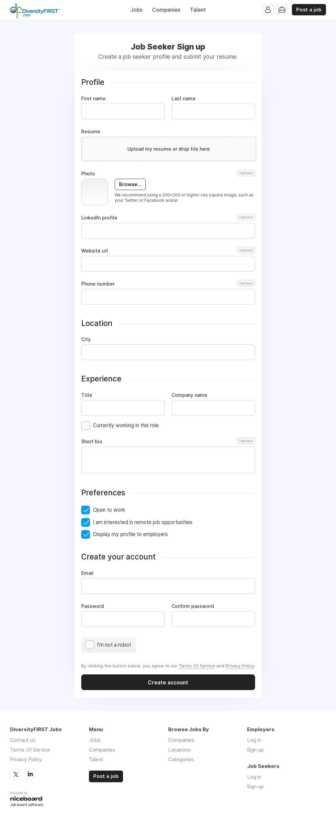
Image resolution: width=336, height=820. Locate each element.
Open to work (109, 510)
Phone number (168, 284)
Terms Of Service (197, 665)
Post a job (309, 10)
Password (92, 606)
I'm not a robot (114, 645)
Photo (168, 173)
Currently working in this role (126, 425)
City (86, 339)
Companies (166, 10)
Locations (179, 750)
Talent (198, 10)
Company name (189, 395)
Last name (184, 98)
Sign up (255, 750)
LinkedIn (30, 774)
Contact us (22, 740)
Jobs (136, 10)
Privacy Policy (240, 665)
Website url (168, 251)
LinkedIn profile (168, 217)
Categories (181, 759)
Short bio (168, 441)
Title (86, 395)
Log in (254, 740)
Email (87, 573)
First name (93, 98)
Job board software (26, 805)
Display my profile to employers (130, 534)
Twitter (15, 774)
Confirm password (193, 606)
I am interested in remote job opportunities (143, 522)
